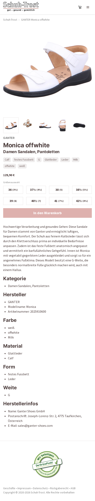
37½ (36, 190)
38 (59, 190)
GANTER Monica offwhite (35, 19)
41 (59, 201)
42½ (82, 201)
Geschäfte (9, 488)
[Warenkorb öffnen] (80, 7)
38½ (82, 190)
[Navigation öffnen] (88, 7)
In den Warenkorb (47, 213)
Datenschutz (40, 488)
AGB (73, 488)
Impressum (24, 488)
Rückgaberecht (59, 488)
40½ (36, 201)
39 (13, 201)
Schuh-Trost (10, 19)
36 (13, 190)
